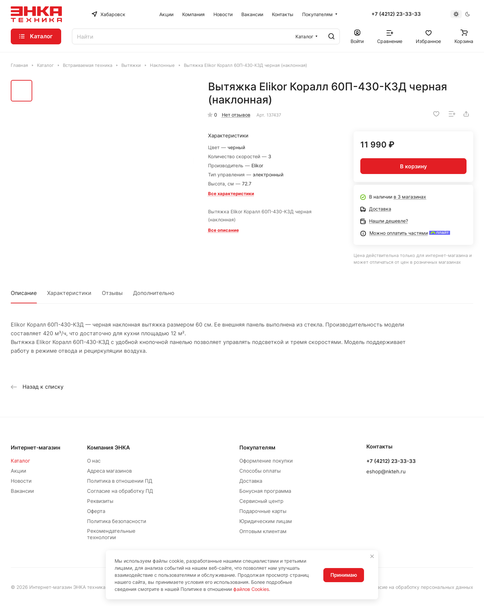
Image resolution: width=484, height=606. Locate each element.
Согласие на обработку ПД (120, 491)
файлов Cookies (251, 589)
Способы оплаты (260, 471)
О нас (93, 461)
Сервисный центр (261, 501)
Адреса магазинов (109, 471)
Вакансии (22, 491)
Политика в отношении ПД (119, 481)
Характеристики (69, 293)
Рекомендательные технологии (111, 534)
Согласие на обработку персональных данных (419, 587)
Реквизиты (100, 501)
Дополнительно (153, 293)
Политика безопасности (116, 521)
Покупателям (257, 447)
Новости (21, 481)
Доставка (250, 481)
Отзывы (112, 293)
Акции (18, 471)
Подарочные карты (262, 511)
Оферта (96, 511)
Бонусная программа (265, 491)
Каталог (20, 461)
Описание (24, 293)
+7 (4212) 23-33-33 (396, 14)
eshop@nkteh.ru (386, 471)
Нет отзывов (236, 115)
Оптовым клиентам (262, 531)
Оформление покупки (266, 461)
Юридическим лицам (265, 521)
